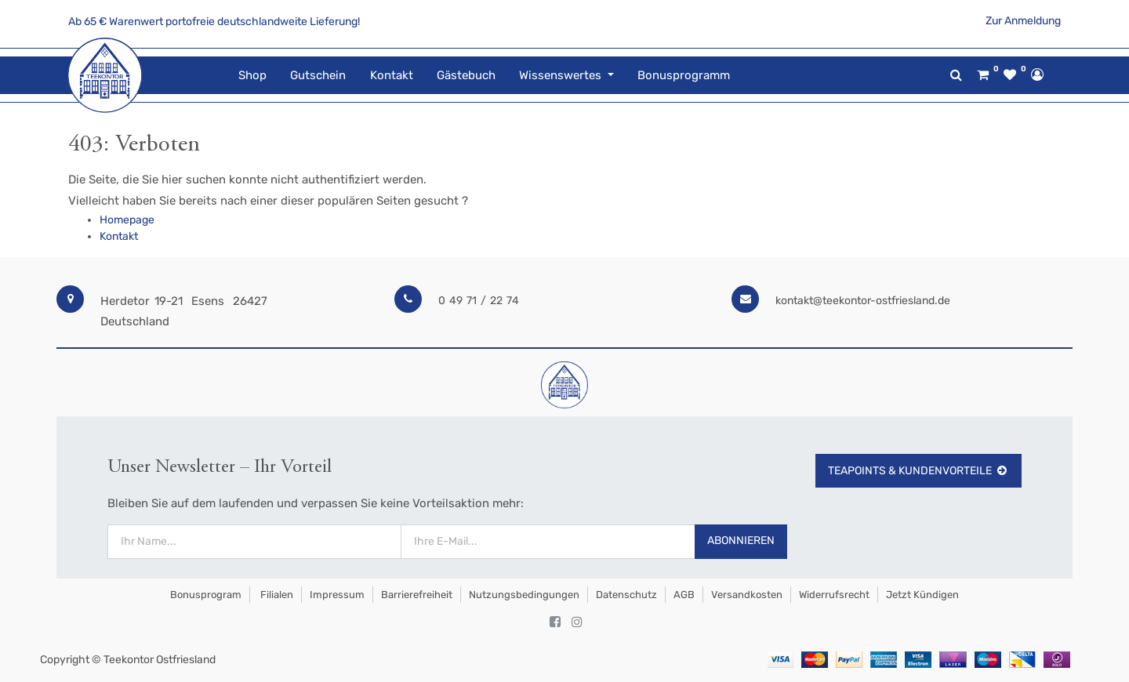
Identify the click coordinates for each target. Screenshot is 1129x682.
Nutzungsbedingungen (524, 594)
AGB (684, 594)
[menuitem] (252, 76)
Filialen (275, 594)
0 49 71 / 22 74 (478, 300)
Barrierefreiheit (416, 594)
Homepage (127, 220)
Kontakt (119, 236)
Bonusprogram (204, 594)
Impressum (337, 594)
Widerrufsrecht (834, 594)
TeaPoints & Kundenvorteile (918, 470)
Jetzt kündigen (922, 594)
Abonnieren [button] (741, 540)
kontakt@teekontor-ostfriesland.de (862, 300)
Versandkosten (746, 594)
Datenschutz (626, 594)
